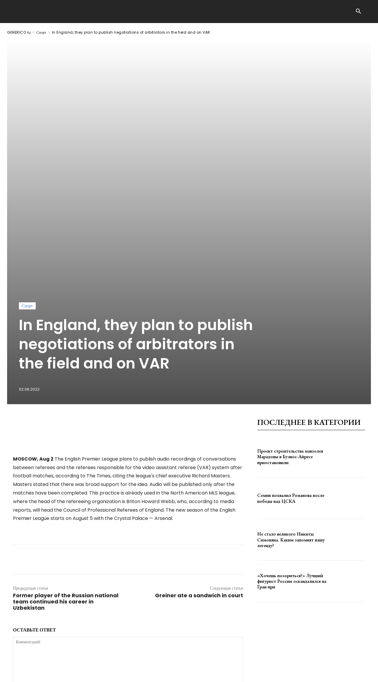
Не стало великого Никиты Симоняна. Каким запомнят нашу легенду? (291, 380)
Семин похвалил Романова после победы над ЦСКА (290, 339)
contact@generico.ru (126, 673)
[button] (358, 12)
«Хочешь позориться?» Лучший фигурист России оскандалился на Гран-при (291, 422)
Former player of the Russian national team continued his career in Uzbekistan (65, 442)
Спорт (41, 32)
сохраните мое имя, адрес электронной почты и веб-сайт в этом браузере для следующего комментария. (113, 569)
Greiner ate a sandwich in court (199, 436)
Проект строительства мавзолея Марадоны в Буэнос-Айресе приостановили (290, 297)
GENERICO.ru (19, 32)
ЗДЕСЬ (63, 673)
